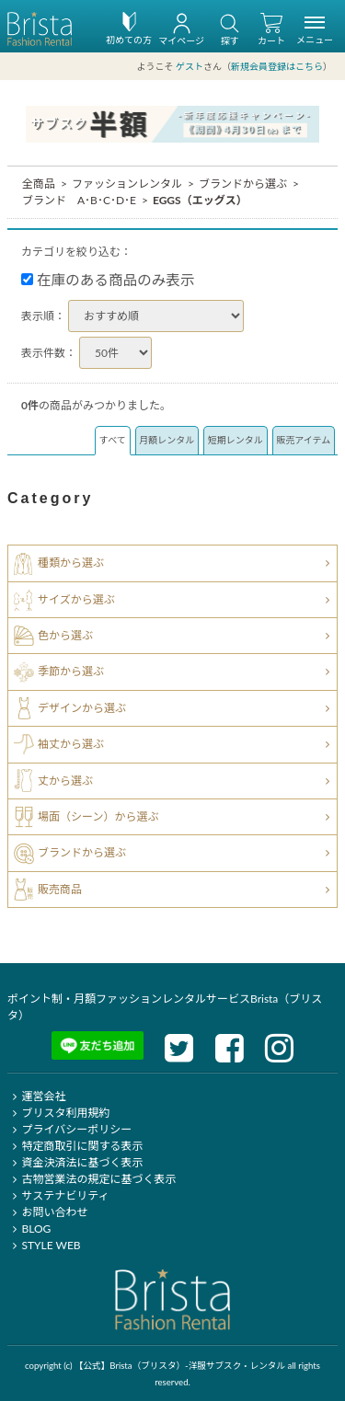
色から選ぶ (65, 635)
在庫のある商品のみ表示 (108, 279)
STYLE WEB (44, 1245)
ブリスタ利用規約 (58, 1113)
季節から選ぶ (71, 671)
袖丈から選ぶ (71, 744)
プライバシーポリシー (69, 1129)
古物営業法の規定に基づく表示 (91, 1179)
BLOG (29, 1228)
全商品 (38, 183)
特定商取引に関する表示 (75, 1146)
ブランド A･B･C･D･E (79, 200)
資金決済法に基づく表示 (75, 1162)
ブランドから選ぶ (243, 183)
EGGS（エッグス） (200, 200)
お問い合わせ (47, 1212)
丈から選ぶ (65, 780)
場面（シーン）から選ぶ (98, 816)
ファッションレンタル (127, 183)
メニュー (314, 33)
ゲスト (189, 66)
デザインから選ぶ (82, 708)
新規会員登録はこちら (277, 66)
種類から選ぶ (71, 562)
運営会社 (36, 1096)
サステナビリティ (58, 1195)
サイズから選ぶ (76, 598)
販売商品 (60, 889)
